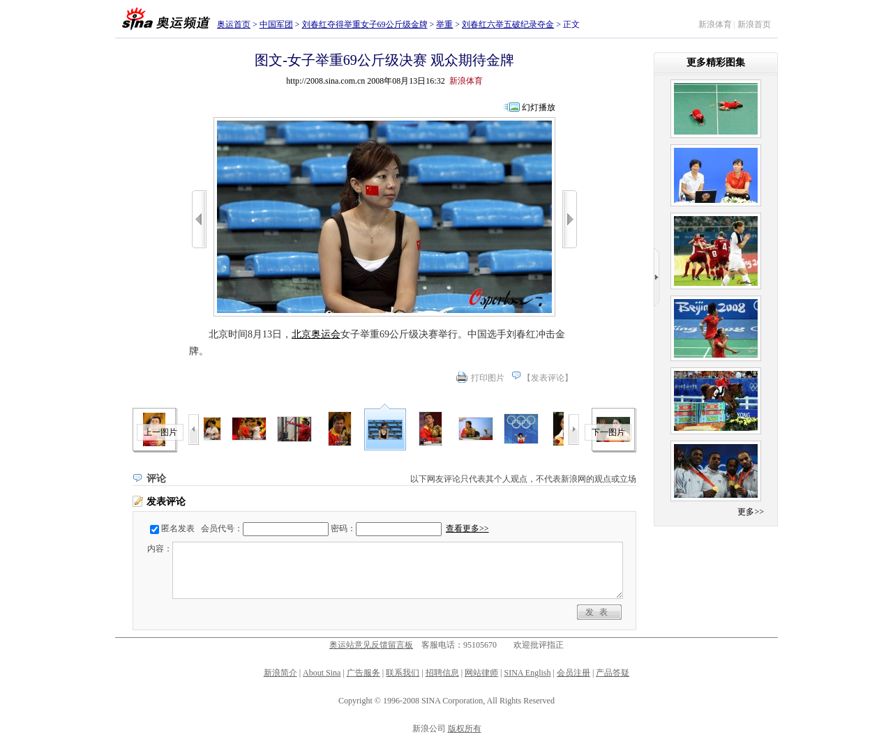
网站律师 (481, 673)
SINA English (527, 673)
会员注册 (573, 673)
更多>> (750, 512)
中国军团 (276, 24)
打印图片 (487, 378)
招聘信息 (442, 673)
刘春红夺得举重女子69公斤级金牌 (365, 24)
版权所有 (464, 728)
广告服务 (363, 673)
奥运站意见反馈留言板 (371, 645)
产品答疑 (612, 673)
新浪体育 (715, 24)
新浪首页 (754, 24)
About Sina (321, 673)
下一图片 (608, 432)
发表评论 (547, 378)
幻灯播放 (538, 107)
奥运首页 (233, 24)
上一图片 (160, 432)
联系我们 (402, 673)
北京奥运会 (316, 334)
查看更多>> (467, 528)
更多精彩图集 (715, 62)
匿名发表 (178, 528)
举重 (444, 24)
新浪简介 (280, 673)
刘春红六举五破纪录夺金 (508, 24)
